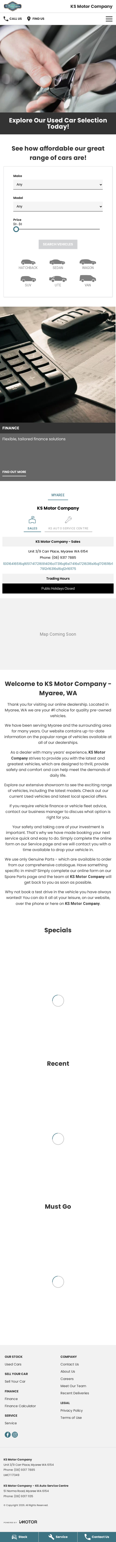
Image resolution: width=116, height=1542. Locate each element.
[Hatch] (28, 263)
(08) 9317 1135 (23, 1496)
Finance (11, 1398)
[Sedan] (58, 263)
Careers (67, 1378)
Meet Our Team (73, 1386)
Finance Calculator (20, 1406)
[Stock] (19, 1537)
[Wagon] (88, 263)
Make (58, 182)
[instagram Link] (15, 1435)
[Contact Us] (97, 1537)
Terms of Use (71, 1417)
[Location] (32, 524)
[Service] (58, 1537)
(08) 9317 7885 (64, 557)
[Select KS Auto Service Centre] (68, 524)
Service (11, 1423)
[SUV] (28, 280)
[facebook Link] (8, 1435)
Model (58, 204)
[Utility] (58, 280)
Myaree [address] (58, 495)
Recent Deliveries (74, 1393)
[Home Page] (13, 6)
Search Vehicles (58, 244)
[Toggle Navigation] (109, 19)
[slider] (16, 229)
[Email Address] (58, 566)
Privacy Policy (71, 1410)
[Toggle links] (20, 1522)
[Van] (88, 280)
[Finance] (58, 394)
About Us (67, 1371)
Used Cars (13, 1364)
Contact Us (69, 1364)
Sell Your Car (15, 1381)
